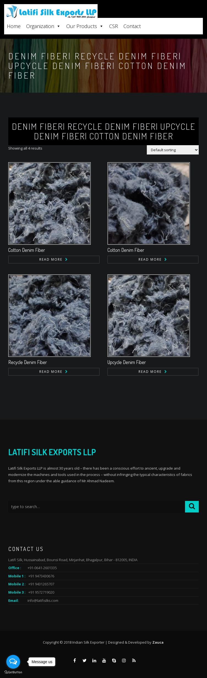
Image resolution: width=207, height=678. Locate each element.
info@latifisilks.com (42, 600)
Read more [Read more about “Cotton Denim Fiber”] (50, 259)
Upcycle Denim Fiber (126, 362)
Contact (132, 26)
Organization (43, 26)
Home (14, 26)
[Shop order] (173, 150)
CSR (113, 26)
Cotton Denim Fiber (26, 250)
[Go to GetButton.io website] (13, 672)
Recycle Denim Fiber (27, 362)
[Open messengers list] (13, 662)
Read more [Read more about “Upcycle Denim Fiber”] (150, 371)
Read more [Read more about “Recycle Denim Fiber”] (50, 371)
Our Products (85, 26)
